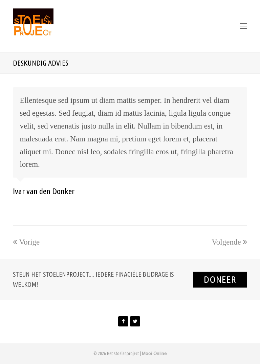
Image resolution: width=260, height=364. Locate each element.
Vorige (26, 242)
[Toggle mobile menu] (243, 26)
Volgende (229, 242)
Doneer (220, 279)
